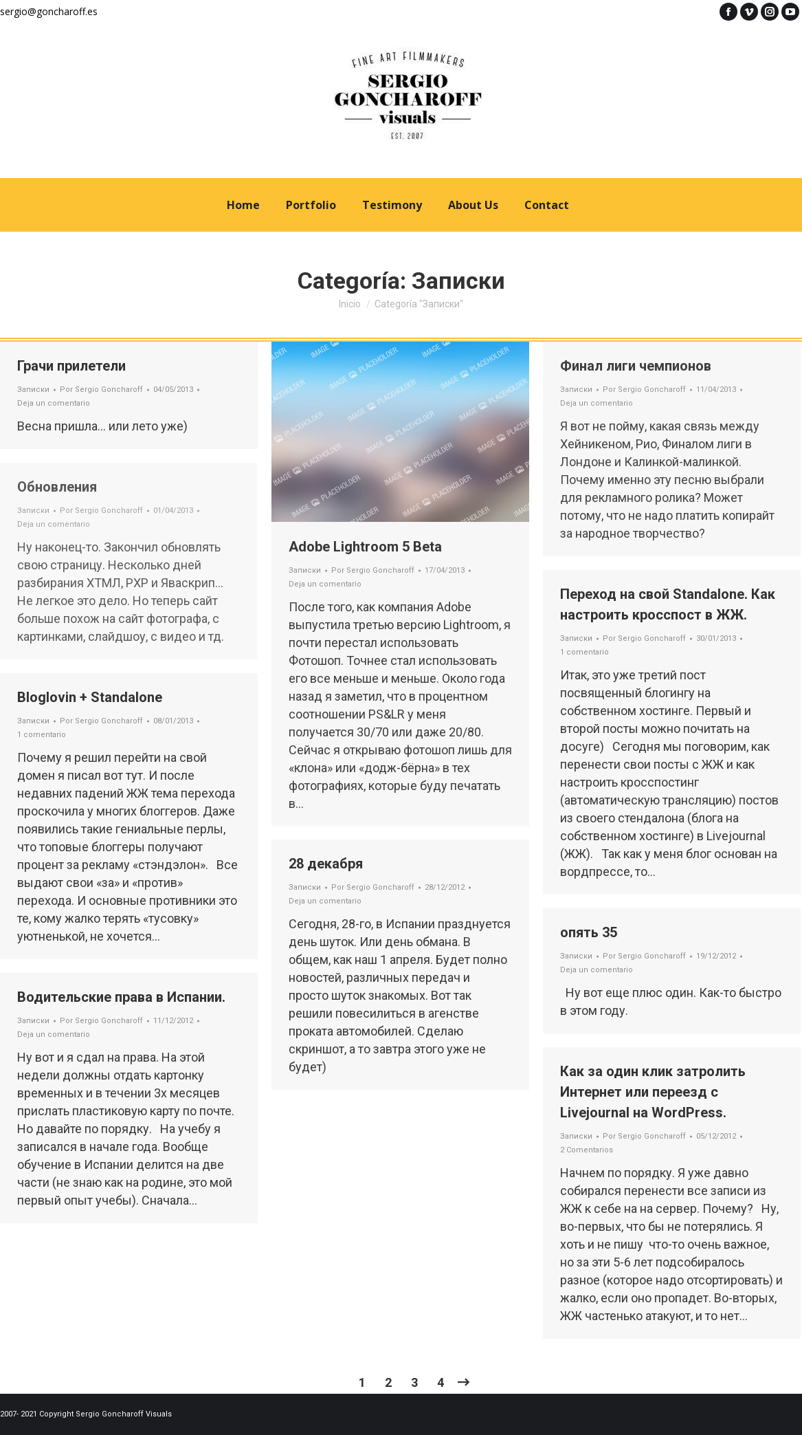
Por (101, 389)
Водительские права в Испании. (121, 997)
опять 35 (588, 932)
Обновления (57, 487)
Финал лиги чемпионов (635, 366)
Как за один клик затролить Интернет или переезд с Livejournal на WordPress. (653, 1092)
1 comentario (584, 652)
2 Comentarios (586, 1150)
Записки (33, 389)
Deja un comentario (53, 403)
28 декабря (326, 863)
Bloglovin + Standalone (89, 697)
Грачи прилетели (71, 366)
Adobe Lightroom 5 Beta (365, 546)
